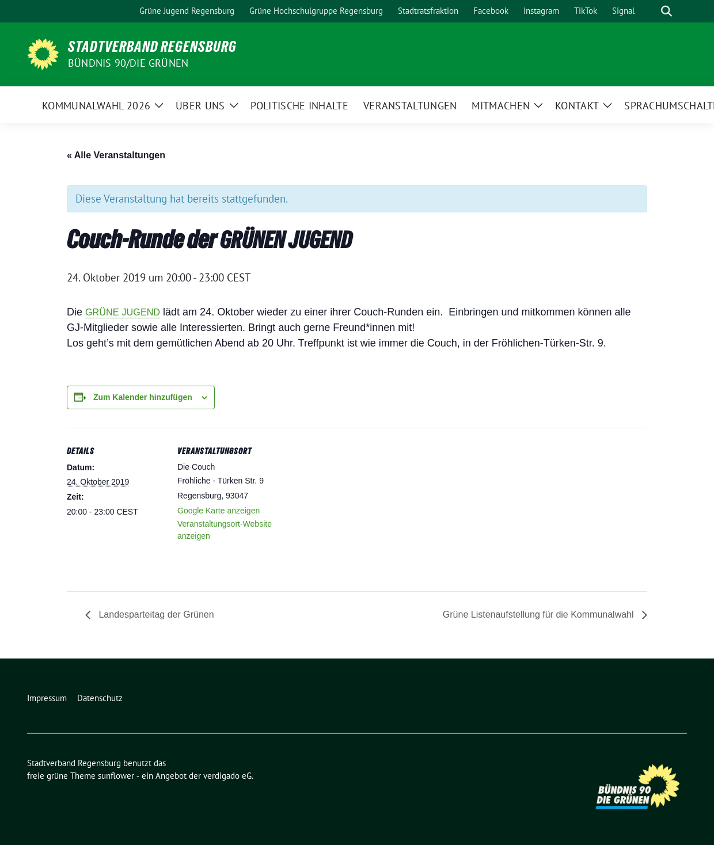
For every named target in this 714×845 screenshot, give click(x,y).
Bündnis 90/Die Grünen (128, 63)
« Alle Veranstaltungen (116, 155)
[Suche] (650, 11)
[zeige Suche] (666, 11)
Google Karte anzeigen (218, 510)
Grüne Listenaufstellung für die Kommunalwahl (539, 614)
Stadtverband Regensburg (152, 46)
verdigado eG (227, 775)
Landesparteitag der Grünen (156, 614)
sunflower (116, 775)
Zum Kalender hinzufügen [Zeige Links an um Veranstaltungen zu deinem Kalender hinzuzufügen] (142, 397)
